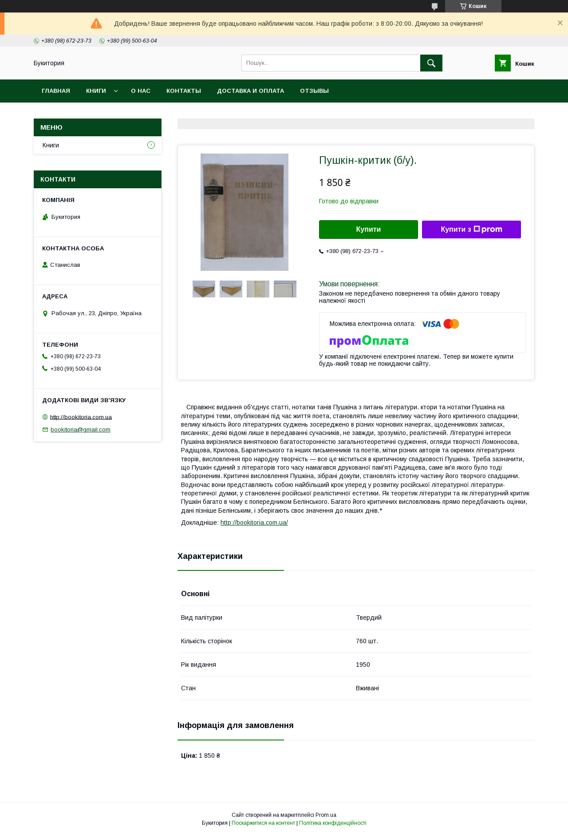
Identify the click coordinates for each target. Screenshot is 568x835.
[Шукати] (431, 63)
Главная (56, 90)
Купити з (471, 229)
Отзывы (314, 90)
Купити (368, 229)
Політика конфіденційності (333, 823)
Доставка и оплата (250, 90)
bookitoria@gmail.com (80, 429)
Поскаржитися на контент (263, 823)
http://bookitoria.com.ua (81, 416)
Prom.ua (326, 815)
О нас (140, 90)
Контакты (183, 90)
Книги (96, 90)
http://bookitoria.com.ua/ (254, 522)
